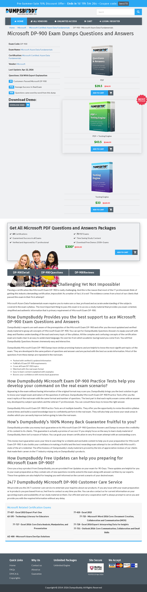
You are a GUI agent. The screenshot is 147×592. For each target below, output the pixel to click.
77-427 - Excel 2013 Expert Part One (24, 512)
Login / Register (110, 21)
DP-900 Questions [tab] (52, 272)
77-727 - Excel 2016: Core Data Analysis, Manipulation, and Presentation (40, 526)
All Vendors (39, 21)
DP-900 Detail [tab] (21, 272)
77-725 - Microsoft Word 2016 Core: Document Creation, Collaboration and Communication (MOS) (106, 518)
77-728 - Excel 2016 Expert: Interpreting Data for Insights (101, 524)
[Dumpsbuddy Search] (138, 12)
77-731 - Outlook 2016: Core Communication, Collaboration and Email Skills (107, 530)
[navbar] (9, 20)
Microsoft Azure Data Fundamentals (37, 49)
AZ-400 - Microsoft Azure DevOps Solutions (28, 536)
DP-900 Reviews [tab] (84, 272)
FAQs (12, 569)
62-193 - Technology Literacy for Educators (28, 516)
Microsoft (22, 27)
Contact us (36, 565)
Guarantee (36, 573)
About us (35, 569)
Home (19, 21)
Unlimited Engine (62, 565)
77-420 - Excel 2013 (83, 512)
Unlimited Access (66, 21)
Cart (88, 21)
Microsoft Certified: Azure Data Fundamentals (49, 27)
